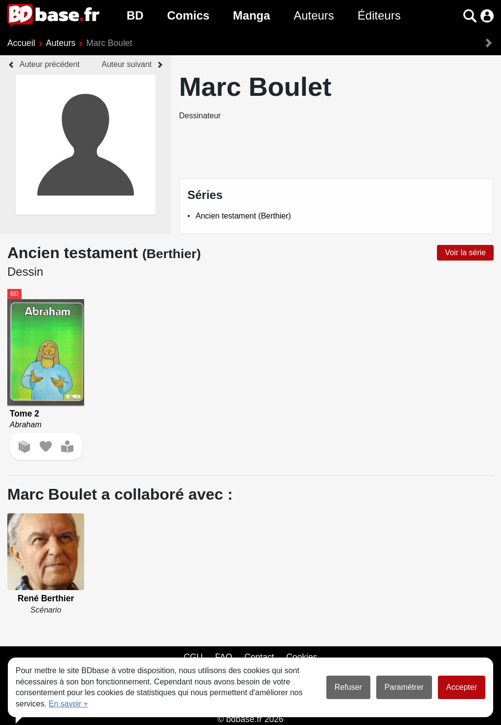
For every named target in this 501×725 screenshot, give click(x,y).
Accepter (461, 687)
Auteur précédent (50, 64)
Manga (251, 15)
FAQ (223, 657)
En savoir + (68, 704)
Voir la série (465, 252)
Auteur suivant (127, 64)
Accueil (21, 43)
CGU (193, 657)
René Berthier (46, 598)
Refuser (348, 687)
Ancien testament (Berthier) (243, 216)
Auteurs (314, 15)
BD (135, 15)
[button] (470, 15)
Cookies (302, 657)
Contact (259, 657)
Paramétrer (404, 687)
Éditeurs (379, 15)
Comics (188, 15)
